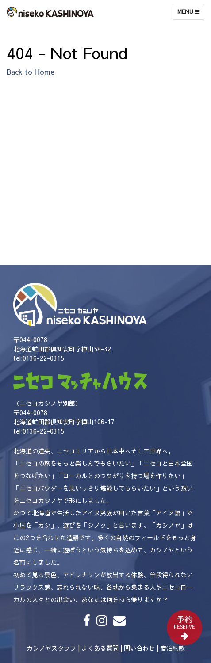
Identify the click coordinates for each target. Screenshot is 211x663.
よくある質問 (100, 648)
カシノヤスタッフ (51, 648)
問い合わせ (139, 648)
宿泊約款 (172, 648)
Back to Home (30, 71)
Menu (190, 14)
